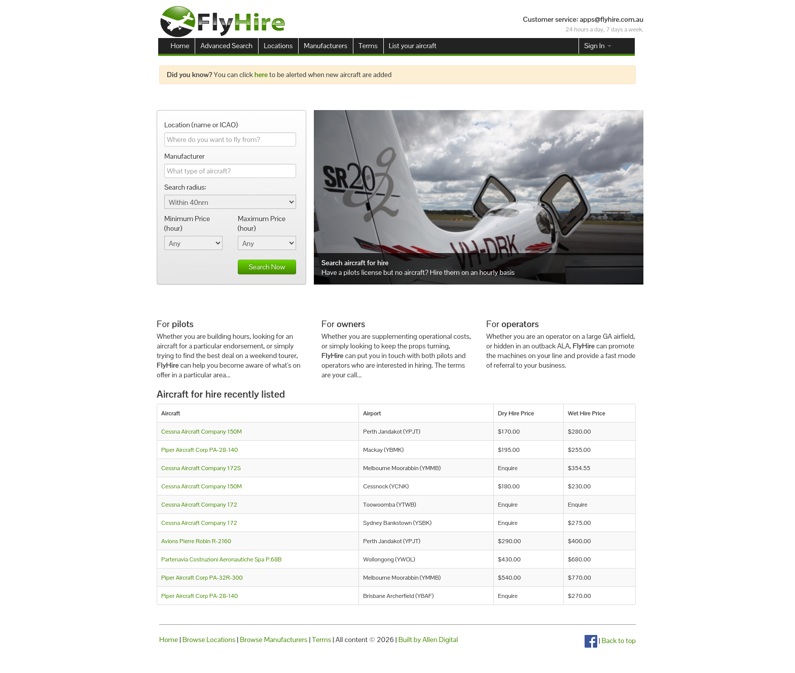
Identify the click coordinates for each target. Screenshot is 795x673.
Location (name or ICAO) (201, 124)
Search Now (266, 266)
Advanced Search (226, 45)
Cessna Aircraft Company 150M (201, 431)
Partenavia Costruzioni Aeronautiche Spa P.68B (221, 559)
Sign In (597, 45)
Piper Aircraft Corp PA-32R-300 (202, 577)
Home (180, 45)
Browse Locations (209, 639)
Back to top (619, 640)
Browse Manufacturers (273, 639)
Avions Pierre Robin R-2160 (196, 541)
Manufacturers (325, 45)
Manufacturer (184, 156)
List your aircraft (413, 45)
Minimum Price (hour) (187, 223)
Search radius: (185, 187)
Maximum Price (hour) (261, 223)
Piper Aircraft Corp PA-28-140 (199, 449)
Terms (368, 45)
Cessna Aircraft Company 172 (199, 504)
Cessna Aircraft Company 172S (201, 468)
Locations (278, 45)
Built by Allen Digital (428, 639)
